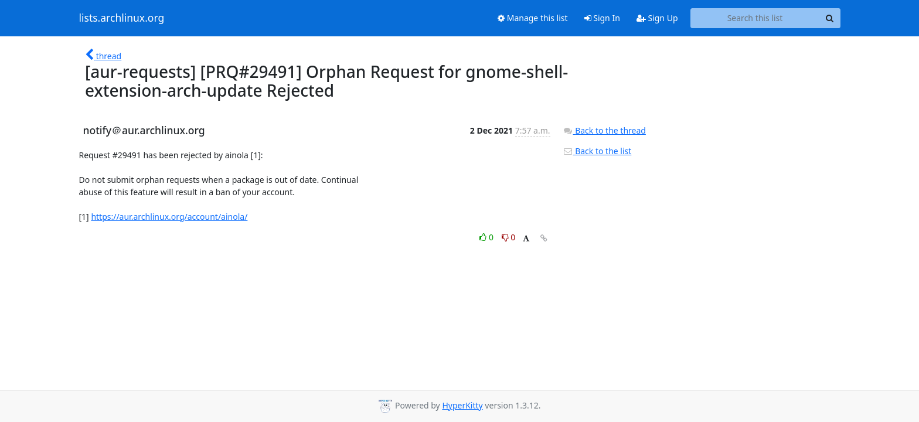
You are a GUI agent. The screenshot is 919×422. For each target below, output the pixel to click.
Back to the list (597, 150)
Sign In (602, 17)
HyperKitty (462, 405)
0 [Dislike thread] (509, 237)
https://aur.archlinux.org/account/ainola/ (169, 216)
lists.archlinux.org (122, 18)
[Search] (829, 18)
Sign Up (657, 17)
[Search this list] (755, 18)
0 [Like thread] (487, 237)
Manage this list (533, 17)
